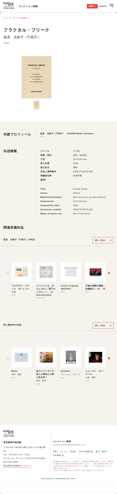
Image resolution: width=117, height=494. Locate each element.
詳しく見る (100, 240)
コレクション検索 (19, 18)
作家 (55, 452)
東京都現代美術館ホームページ (17, 466)
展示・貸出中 (102, 452)
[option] (36, 77)
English (103, 6)
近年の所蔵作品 (86, 452)
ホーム (5, 18)
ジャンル (64, 452)
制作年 (73, 452)
